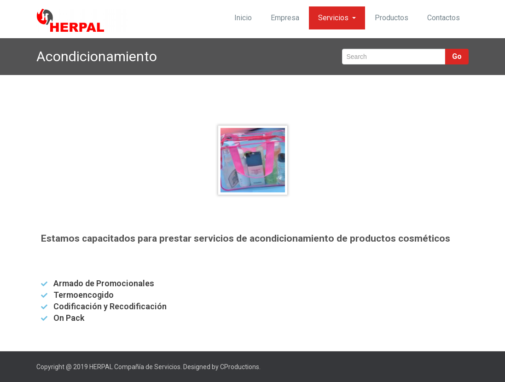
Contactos (443, 17)
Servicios (337, 17)
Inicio (243, 17)
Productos (391, 17)
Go (457, 56)
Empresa (285, 17)
